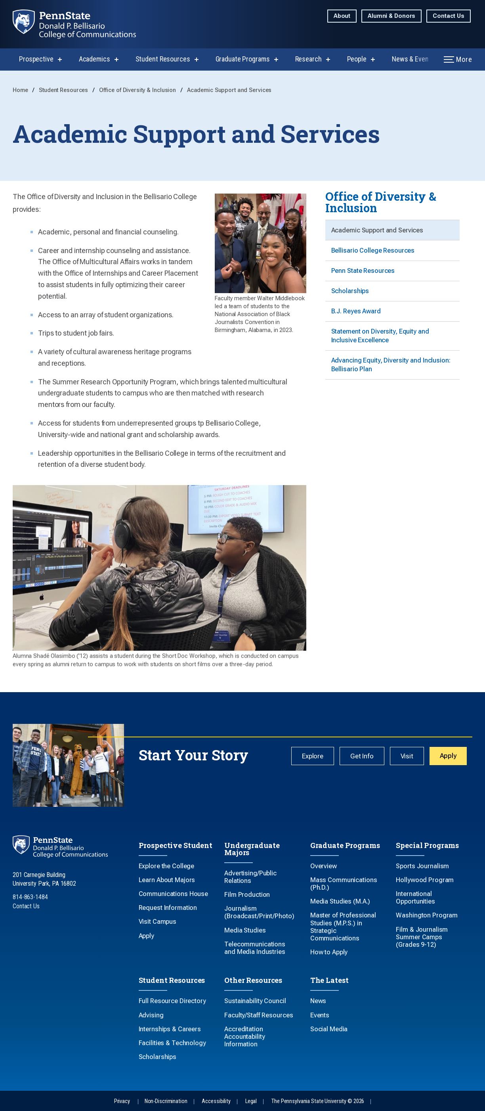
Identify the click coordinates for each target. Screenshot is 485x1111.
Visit (409, 756)
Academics (94, 59)
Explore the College (167, 866)
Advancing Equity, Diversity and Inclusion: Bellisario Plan (391, 373)
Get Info (366, 756)
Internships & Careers (170, 1029)
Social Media (329, 1029)
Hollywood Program (425, 880)
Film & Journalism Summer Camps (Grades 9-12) (422, 937)
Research (308, 59)
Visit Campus (158, 921)
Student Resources (163, 59)
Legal (251, 1101)
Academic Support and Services (229, 90)
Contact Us (448, 16)
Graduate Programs (243, 59)
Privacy (122, 1101)
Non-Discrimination (166, 1101)
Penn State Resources (363, 274)
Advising (151, 1015)
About (342, 16)
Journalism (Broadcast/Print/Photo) (259, 912)
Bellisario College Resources (373, 252)
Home (21, 90)
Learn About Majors (167, 880)
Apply (448, 756)
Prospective (36, 59)
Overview (323, 866)
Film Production (247, 894)
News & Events (413, 59)
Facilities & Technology (172, 1043)
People (357, 59)
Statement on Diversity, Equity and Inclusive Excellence (381, 343)
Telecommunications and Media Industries (254, 948)
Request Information (168, 907)
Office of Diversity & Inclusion (138, 90)
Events (319, 1015)
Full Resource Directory (172, 1001)
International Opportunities (415, 897)
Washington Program (427, 915)
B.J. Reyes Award (356, 317)
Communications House (173, 894)
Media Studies (244, 930)
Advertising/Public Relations (250, 877)
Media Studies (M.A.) (340, 901)
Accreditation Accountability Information (244, 1036)
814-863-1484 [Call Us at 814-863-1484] (30, 897)
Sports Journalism (422, 866)
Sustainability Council (255, 1001)
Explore (318, 756)
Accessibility (216, 1101)
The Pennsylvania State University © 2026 (317, 1101)
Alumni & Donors (391, 16)
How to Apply (329, 952)
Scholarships (351, 295)
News (318, 1001)
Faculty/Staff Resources (258, 1015)
